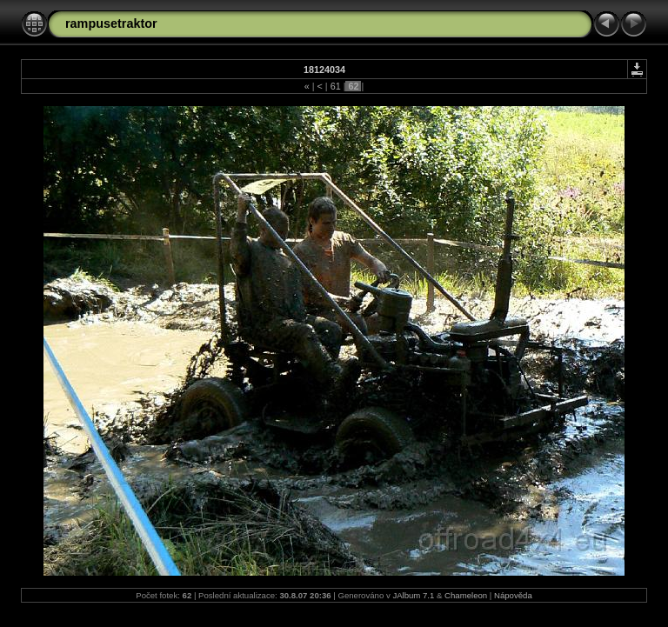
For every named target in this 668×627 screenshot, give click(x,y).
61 (336, 86)
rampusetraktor (111, 23)
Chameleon (465, 595)
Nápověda (513, 595)
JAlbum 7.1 (413, 595)
